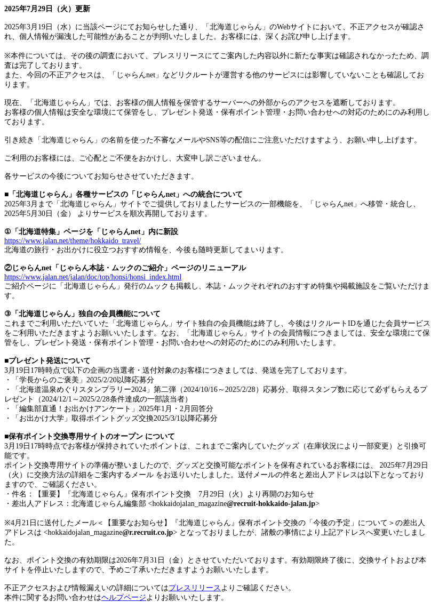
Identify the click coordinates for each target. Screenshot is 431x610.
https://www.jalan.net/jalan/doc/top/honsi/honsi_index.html (92, 277)
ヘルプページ (123, 597)
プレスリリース (195, 588)
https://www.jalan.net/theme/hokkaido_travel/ (72, 241)
